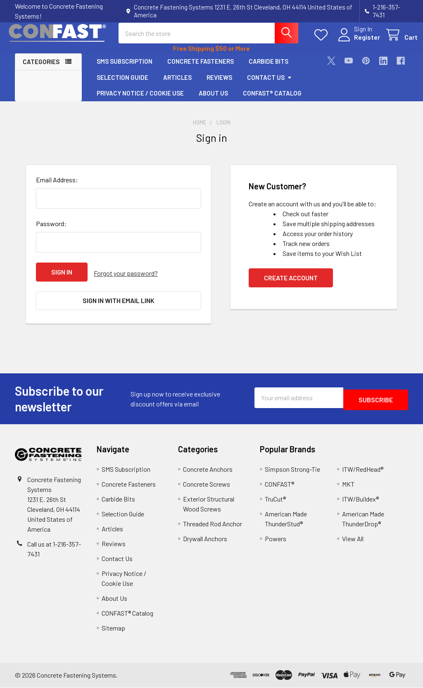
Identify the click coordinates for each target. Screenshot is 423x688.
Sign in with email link (118, 304)
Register (358, 42)
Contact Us (269, 84)
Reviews (219, 84)
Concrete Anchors (208, 470)
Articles (177, 84)
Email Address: (57, 187)
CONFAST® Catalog (272, 100)
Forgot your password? (126, 279)
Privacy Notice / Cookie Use (140, 100)
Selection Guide (122, 84)
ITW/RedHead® (362, 470)
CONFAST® (279, 485)
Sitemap (113, 629)
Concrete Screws (206, 485)
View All (353, 539)
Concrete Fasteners (200, 68)
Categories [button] (41, 69)
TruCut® (275, 500)
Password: (51, 230)
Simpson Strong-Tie (292, 470)
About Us (213, 100)
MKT (348, 485)
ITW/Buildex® (360, 500)
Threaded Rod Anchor (212, 524)
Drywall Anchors (205, 539)
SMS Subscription (124, 68)
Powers (275, 539)
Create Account (291, 285)
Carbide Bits (268, 68)
